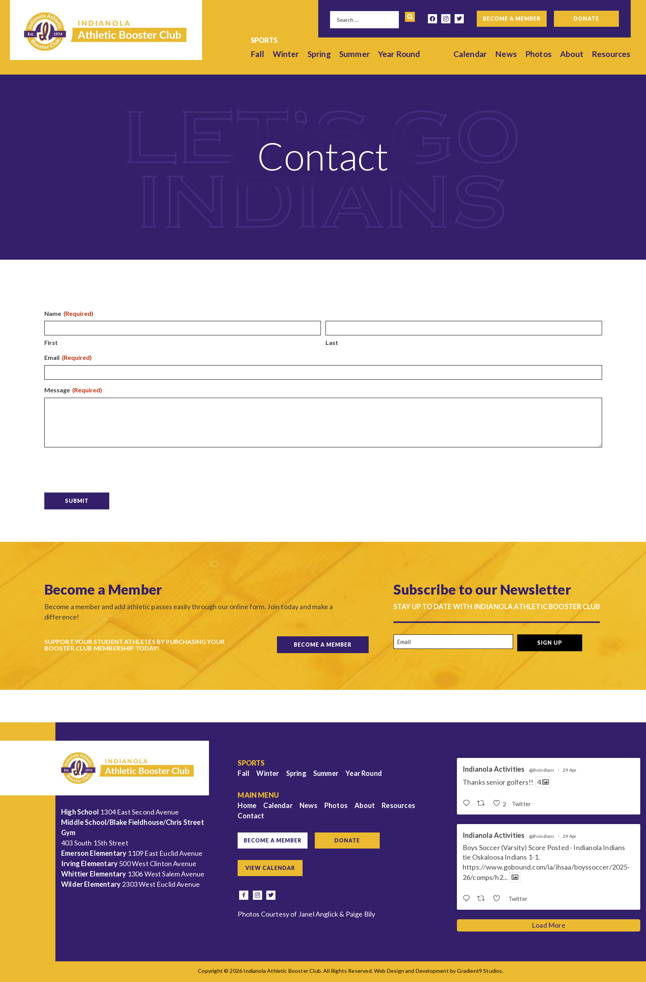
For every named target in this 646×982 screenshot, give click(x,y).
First (51, 342)
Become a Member (512, 18)
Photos (538, 54)
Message (73, 390)
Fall (257, 54)
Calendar (470, 54)
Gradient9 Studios (479, 970)
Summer (354, 54)
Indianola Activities (494, 769)
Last (331, 342)
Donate (586, 18)
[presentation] (102, 468)
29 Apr (569, 770)
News (506, 54)
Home (247, 805)
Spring (319, 54)
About (571, 54)
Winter (286, 54)
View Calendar (270, 868)
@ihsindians (542, 770)
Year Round (399, 54)
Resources (611, 54)
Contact (251, 815)
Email (68, 357)
